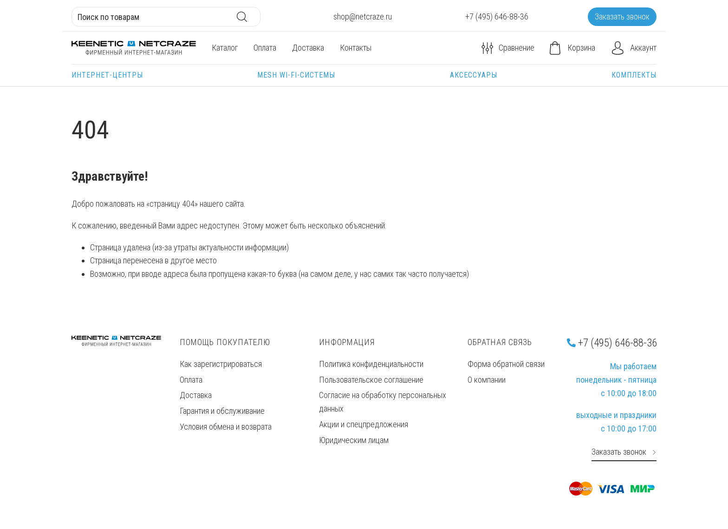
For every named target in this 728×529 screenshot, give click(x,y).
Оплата (265, 47)
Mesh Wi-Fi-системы (296, 75)
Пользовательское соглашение (371, 380)
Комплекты (633, 75)
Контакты (355, 47)
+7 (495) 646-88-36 (612, 342)
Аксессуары (473, 75)
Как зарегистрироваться (221, 364)
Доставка (308, 47)
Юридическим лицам (354, 440)
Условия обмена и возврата (226, 426)
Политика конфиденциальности (371, 364)
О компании (487, 380)
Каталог (225, 47)
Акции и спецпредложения (363, 424)
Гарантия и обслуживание (222, 411)
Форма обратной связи (506, 364)
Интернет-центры (107, 75)
